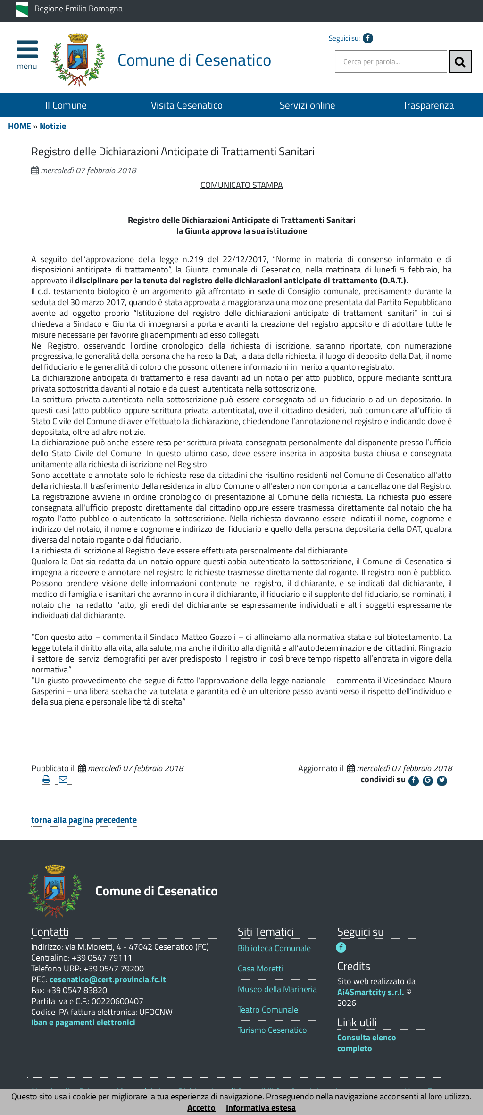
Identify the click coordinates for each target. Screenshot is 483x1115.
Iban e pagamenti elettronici (83, 1022)
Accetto (201, 1107)
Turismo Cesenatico (272, 1030)
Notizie (53, 125)
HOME (19, 125)
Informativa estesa (261, 1107)
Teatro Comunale (268, 1009)
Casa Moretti (260, 968)
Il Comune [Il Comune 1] (66, 104)
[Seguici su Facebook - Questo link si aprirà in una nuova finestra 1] (341, 947)
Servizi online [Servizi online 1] (307, 104)
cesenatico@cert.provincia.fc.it (108, 979)
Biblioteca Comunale (274, 948)
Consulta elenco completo (366, 1043)
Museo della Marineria (277, 989)
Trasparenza (428, 104)
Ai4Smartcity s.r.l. (370, 992)
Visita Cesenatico (187, 104)
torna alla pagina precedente (84, 819)
